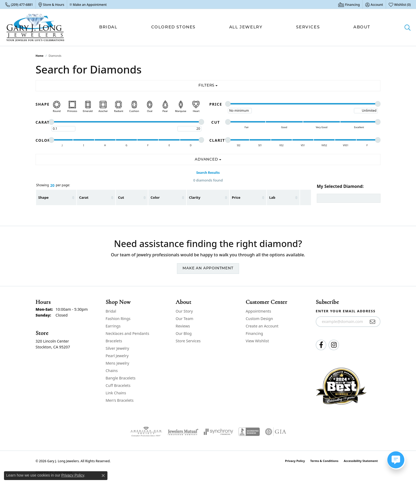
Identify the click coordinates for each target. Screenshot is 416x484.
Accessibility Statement (361, 461)
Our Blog (184, 333)
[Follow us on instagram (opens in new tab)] (333, 345)
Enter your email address (345, 311)
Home (40, 56)
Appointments (258, 311)
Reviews (183, 326)
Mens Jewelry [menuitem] (117, 363)
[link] (19, 4)
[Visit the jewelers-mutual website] (183, 431)
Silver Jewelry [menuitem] (117, 348)
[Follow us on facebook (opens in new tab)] (321, 345)
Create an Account (262, 326)
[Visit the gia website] (275, 431)
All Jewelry (246, 27)
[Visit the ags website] (146, 431)
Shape (43, 197)
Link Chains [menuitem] (116, 392)
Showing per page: (53, 185)
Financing (254, 333)
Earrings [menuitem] (113, 326)
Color (154, 197)
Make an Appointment (208, 268)
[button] (374, 4)
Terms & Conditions (324, 461)
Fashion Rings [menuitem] (118, 318)
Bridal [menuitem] (111, 311)
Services (308, 27)
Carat (83, 197)
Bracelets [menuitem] (114, 340)
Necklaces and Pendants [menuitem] (127, 333)
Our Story (184, 311)
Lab (272, 197)
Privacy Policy (295, 461)
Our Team (184, 318)
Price (236, 197)
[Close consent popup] (103, 475)
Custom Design (259, 318)
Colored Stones (173, 27)
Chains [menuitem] (112, 370)
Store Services (188, 340)
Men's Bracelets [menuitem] (119, 400)
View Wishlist (257, 340)
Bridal (108, 27)
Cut (121, 197)
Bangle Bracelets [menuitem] (121, 378)
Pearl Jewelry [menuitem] (117, 355)
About (361, 27)
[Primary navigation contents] (234, 27)
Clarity (194, 197)
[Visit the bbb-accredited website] (249, 431)
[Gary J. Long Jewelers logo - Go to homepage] (35, 27)
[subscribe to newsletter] (372, 321)
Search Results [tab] (208, 172)
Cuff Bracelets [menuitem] (118, 385)
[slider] (228, 103)
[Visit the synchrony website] (218, 431)
